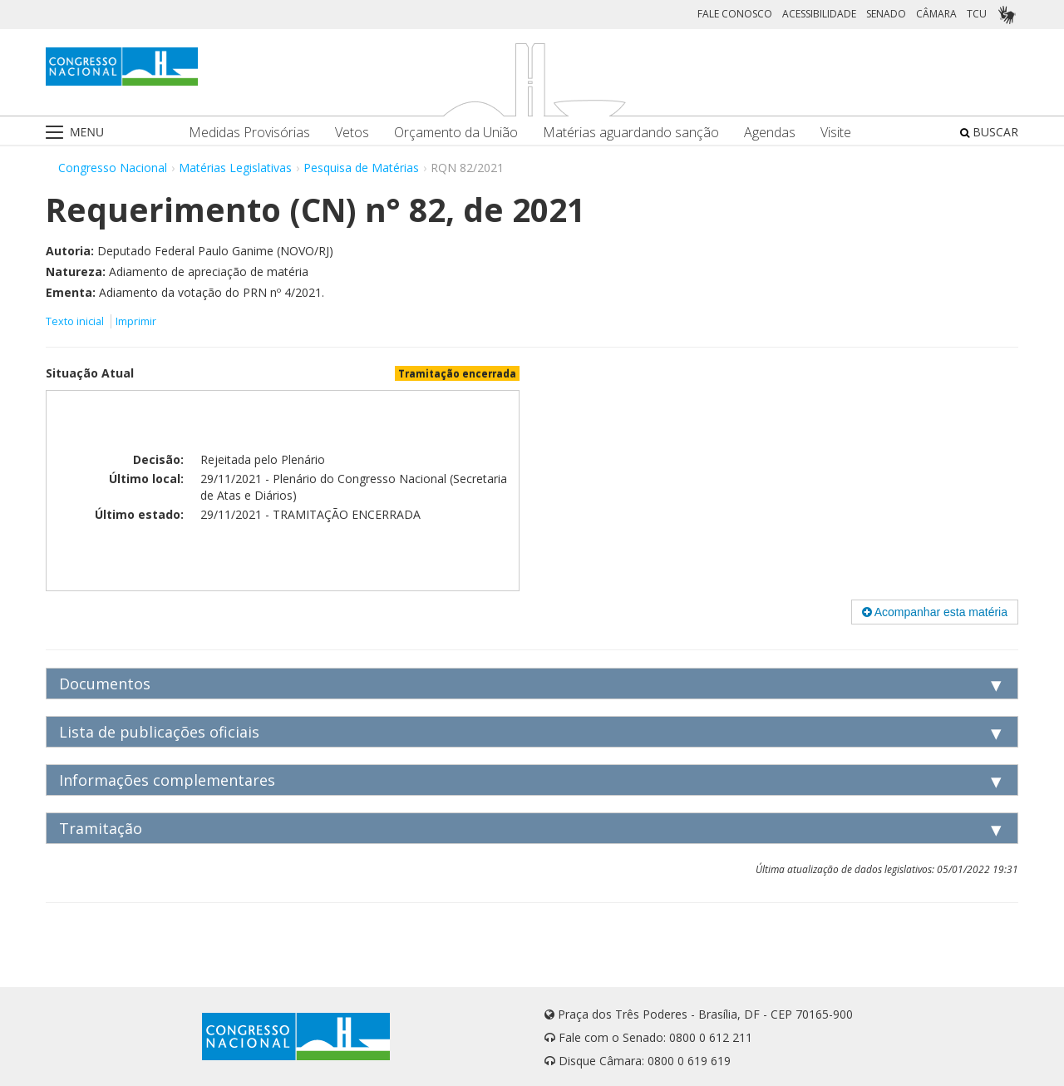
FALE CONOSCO (734, 14)
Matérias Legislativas (235, 167)
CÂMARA (936, 14)
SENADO (886, 14)
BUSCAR (989, 132)
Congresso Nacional (112, 167)
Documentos (104, 684)
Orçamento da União (456, 132)
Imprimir (136, 321)
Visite (835, 132)
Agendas (770, 132)
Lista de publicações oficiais (159, 732)
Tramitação (100, 828)
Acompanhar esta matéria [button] (934, 612)
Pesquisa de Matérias (361, 167)
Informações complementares (167, 780)
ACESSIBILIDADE (819, 14)
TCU (977, 14)
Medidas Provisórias (249, 132)
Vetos (352, 132)
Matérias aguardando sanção (631, 132)
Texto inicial (76, 321)
